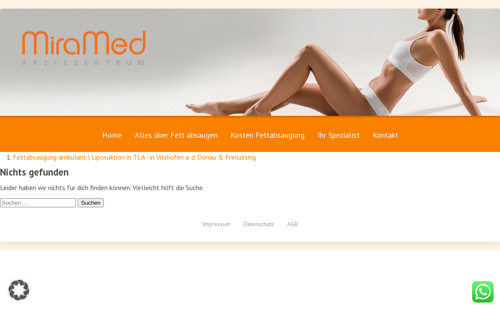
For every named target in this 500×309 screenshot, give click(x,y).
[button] (19, 290)
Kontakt (385, 135)
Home (112, 135)
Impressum (216, 224)
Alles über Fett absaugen (176, 135)
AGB (292, 224)
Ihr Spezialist (339, 135)
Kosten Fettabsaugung (267, 135)
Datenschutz (258, 224)
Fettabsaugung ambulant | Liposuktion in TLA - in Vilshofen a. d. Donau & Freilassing (134, 157)
